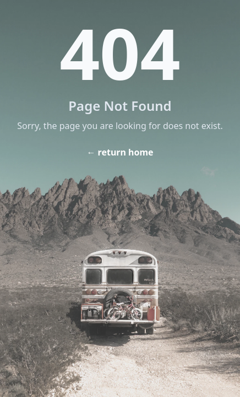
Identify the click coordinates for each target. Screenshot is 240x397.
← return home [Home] (119, 152)
